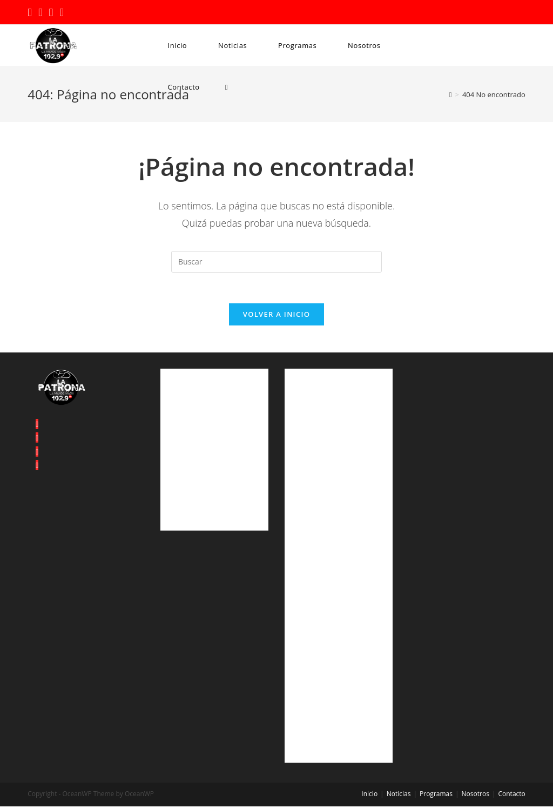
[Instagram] (37, 453)
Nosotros (475, 795)
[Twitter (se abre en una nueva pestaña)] (31, 13)
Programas (436, 795)
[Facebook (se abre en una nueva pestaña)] (40, 13)
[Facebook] (37, 439)
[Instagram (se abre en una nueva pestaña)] (51, 13)
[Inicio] (450, 94)
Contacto (511, 795)
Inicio (369, 795)
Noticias (399, 795)
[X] (37, 425)
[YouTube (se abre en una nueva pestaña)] (61, 13)
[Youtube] (37, 466)
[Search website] (226, 87)
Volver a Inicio (276, 316)
